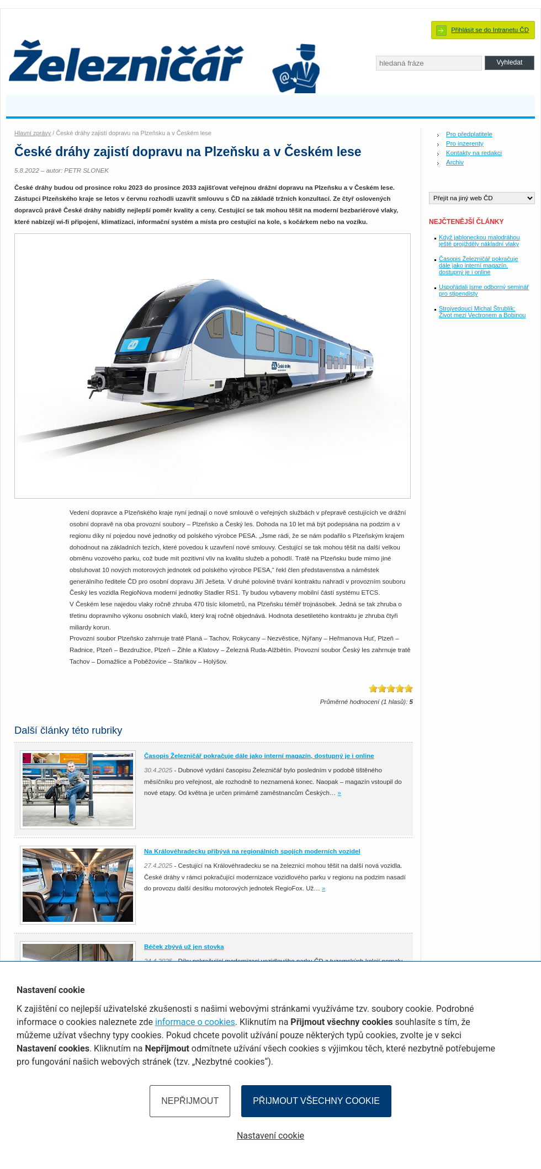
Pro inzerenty (465, 143)
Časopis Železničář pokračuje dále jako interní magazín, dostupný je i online (478, 265)
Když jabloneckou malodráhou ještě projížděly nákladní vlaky (479, 240)
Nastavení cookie (270, 1135)
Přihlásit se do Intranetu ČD (490, 29)
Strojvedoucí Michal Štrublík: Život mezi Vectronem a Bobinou (482, 311)
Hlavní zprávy (32, 133)
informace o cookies (195, 1022)
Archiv (455, 162)
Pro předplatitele (469, 134)
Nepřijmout (190, 1101)
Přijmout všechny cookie (316, 1101)
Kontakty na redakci (474, 153)
